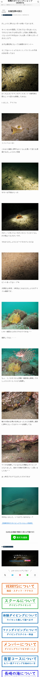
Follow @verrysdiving (16, 561)
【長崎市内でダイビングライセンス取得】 (17, 523)
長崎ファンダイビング (8, 546)
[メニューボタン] (2, 2)
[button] (5, 575)
